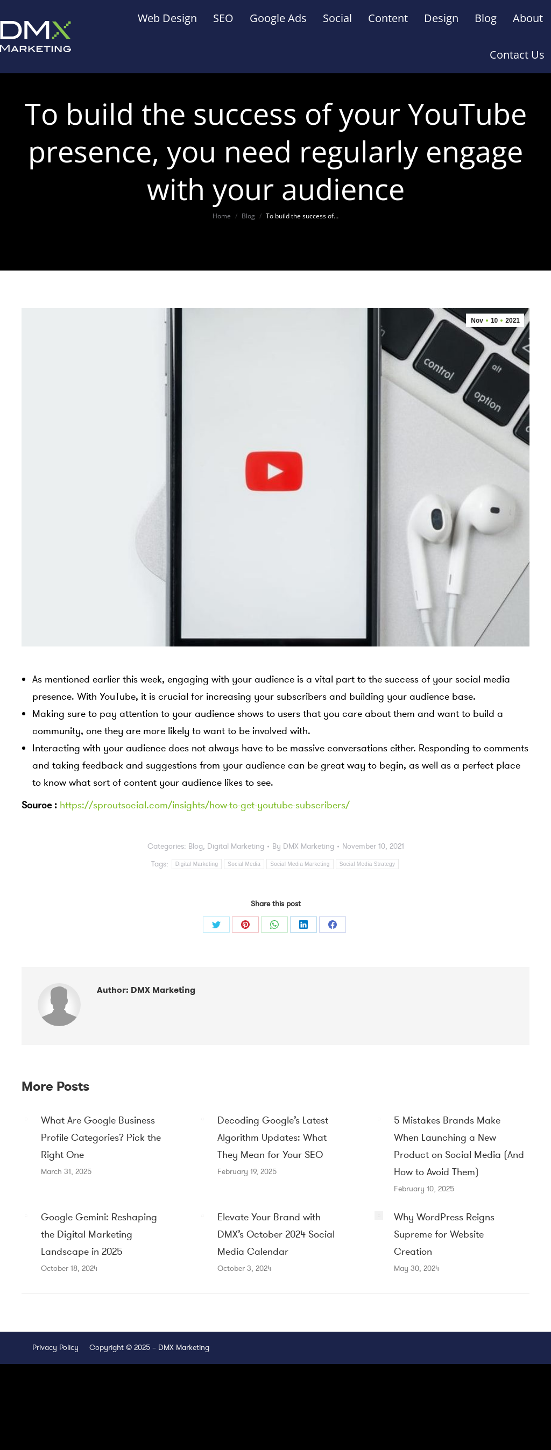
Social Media (244, 864)
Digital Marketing (235, 846)
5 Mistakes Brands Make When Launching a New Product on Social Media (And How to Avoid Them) (459, 1146)
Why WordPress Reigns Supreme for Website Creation (444, 1234)
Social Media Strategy (367, 864)
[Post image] (26, 1118)
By (303, 846)
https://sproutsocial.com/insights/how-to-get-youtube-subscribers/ (205, 805)
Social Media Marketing (300, 864)
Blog (195, 846)
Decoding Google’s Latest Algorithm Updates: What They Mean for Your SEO (272, 1137)
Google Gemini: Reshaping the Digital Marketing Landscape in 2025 (99, 1234)
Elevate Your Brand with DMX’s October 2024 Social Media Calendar (276, 1234)
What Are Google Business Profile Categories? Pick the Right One (101, 1137)
